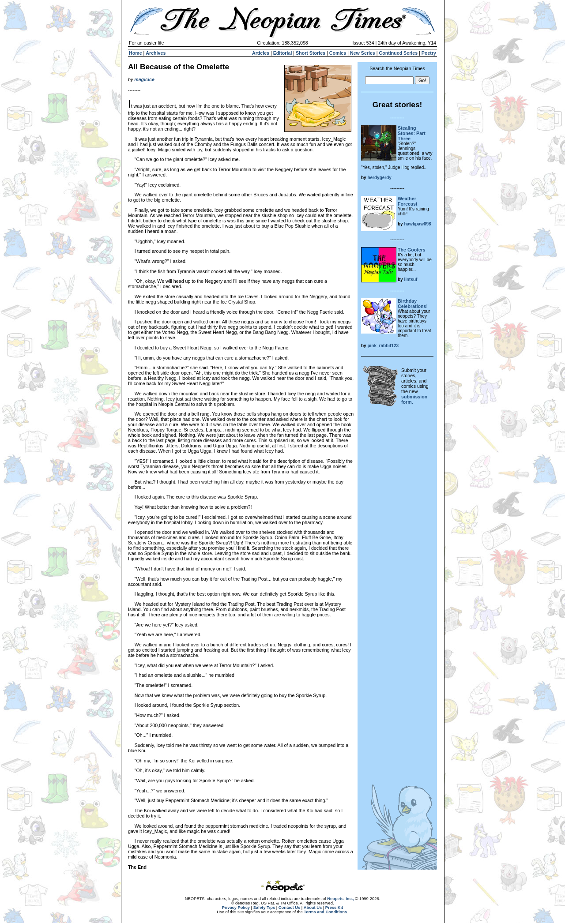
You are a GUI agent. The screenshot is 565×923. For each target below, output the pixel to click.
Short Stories (310, 53)
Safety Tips (264, 907)
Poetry (429, 53)
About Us (313, 907)
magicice (144, 79)
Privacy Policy (236, 907)
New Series (362, 53)
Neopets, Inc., (340, 899)
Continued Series (398, 53)
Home (135, 53)
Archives (156, 53)
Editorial (282, 53)
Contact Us (289, 907)
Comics (338, 53)
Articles (260, 53)
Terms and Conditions (325, 912)
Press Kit (334, 907)
